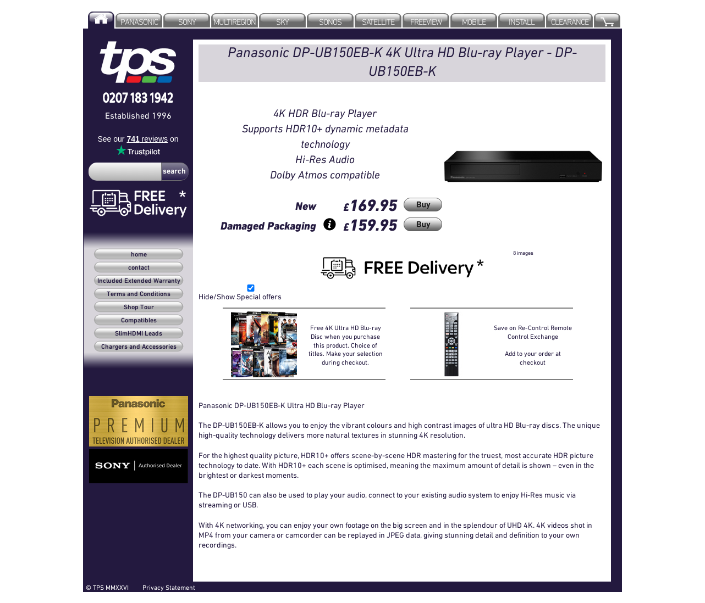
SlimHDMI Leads (138, 334)
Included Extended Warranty (138, 281)
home (139, 255)
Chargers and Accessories (139, 347)
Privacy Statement (168, 587)
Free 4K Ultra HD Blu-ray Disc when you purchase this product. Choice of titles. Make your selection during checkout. (346, 344)
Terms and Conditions (138, 294)
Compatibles (139, 321)
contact (139, 268)
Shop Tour (139, 307)
